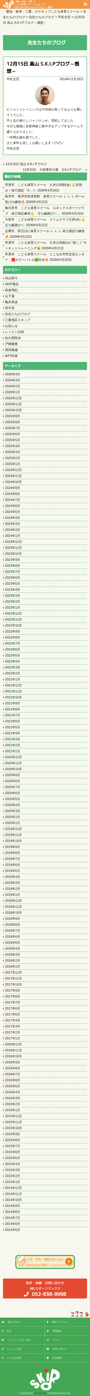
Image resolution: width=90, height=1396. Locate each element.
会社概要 (54, 1358)
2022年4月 (12, 661)
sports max (40, 1393)
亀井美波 (11, 302)
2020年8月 (12, 781)
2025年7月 (12, 428)
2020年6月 (12, 793)
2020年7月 (12, 787)
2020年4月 (12, 805)
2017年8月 (12, 996)
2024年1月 (12, 535)
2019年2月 (12, 888)
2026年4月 (12, 374)
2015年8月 (12, 1140)
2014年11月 (13, 1194)
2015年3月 (12, 1170)
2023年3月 (12, 595)
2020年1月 (12, 823)
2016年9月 (12, 1062)
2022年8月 (12, 637)
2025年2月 (12, 458)
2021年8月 (12, 709)
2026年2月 (12, 386)
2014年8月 (12, 1212)
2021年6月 (12, 721)
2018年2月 (12, 960)
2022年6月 (12, 649)
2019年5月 (12, 870)
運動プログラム (57, 1322)
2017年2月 (12, 1032)
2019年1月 (12, 894)
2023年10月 (13, 553)
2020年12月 (13, 757)
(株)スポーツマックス (45, 1288)
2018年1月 (12, 966)
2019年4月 (12, 876)
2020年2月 (12, 817)
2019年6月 (12, 865)
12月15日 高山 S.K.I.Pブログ (26, 164)
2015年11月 (13, 1122)
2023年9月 (12, 559)
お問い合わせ (57, 1349)
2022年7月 (12, 643)
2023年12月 (13, 541)
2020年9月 (12, 775)
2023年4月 (12, 589)
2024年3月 (12, 523)
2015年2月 (12, 1176)
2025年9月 (12, 416)
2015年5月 (12, 1158)
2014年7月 (12, 1218)
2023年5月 (12, 583)
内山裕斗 (11, 278)
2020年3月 (12, 811)
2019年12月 (13, 829)
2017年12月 (13, 972)
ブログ (53, 1340)
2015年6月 (12, 1152)
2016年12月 (13, 1044)
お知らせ (11, 326)
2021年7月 (12, 715)
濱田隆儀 (11, 350)
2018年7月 (12, 930)
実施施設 (54, 1331)
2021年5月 (12, 727)
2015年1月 (12, 1182)
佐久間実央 (13, 338)
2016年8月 (12, 1068)
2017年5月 (12, 1014)
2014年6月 (12, 1223)
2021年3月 (12, 739)
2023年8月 (12, 565)
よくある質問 (11, 1358)
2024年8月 (12, 494)
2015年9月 (12, 1134)
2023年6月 (12, 577)
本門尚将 (11, 356)
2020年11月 (13, 763)
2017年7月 (12, 1002)
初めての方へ (12, 1322)
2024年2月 (12, 529)
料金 (6, 1331)
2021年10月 (13, 697)
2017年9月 (12, 990)
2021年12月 (13, 685)
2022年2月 (12, 673)
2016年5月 (12, 1086)
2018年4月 (12, 948)
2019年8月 (12, 853)
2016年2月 (12, 1104)
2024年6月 (12, 506)
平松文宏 (13, 79)
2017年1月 (12, 1038)
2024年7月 (12, 500)
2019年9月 (12, 847)
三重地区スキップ (17, 320)
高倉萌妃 (11, 290)
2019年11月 (13, 835)
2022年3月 (12, 667)
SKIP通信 (12, 284)
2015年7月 (12, 1146)
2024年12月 (13, 470)
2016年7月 (12, 1074)
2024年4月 (12, 518)
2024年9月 (12, 488)
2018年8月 (12, 924)
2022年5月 (12, 655)
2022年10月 (13, 625)
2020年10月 (13, 769)
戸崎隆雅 (11, 344)
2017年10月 (13, 984)
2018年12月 (13, 900)
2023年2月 (12, 601)
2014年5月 (12, 1229)
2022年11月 (13, 619)
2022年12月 (13, 613)
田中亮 (10, 308)
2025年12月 (13, 398)
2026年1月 (12, 392)
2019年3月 (12, 882)
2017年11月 (13, 978)
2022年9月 (12, 631)
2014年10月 (13, 1200)
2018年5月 (12, 942)
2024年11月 (13, 476)
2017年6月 (12, 1008)
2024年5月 (12, 512)
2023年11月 (13, 547)
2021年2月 (12, 745)
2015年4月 (12, 1164)
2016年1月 (12, 1110)
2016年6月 (12, 1080)
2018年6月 (12, 936)
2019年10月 (13, 841)
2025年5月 (12, 440)
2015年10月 (13, 1128)
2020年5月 (12, 799)
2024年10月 (13, 482)
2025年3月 (12, 452)
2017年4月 (12, 1020)
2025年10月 (13, 410)
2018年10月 (13, 912)
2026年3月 (12, 380)
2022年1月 (12, 679)
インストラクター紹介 (16, 1340)
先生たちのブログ (17, 314)
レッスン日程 (14, 332)
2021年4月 (12, 733)
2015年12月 (13, 1116)
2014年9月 (12, 1206)
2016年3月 (12, 1098)
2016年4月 (12, 1092)
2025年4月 (12, 446)
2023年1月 (12, 607)
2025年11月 (13, 404)
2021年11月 (13, 691)
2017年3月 (12, 1026)
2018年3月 (12, 954)
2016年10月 (13, 1056)
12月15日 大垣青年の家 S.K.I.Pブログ (53, 169)
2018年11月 (13, 906)
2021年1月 (12, 751)
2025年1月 (12, 464)
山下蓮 (10, 296)
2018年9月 (12, 918)
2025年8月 (12, 422)
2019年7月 (12, 859)
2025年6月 (12, 434)
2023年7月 (12, 571)
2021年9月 (12, 703)
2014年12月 (13, 1188)
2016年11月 (13, 1050)
